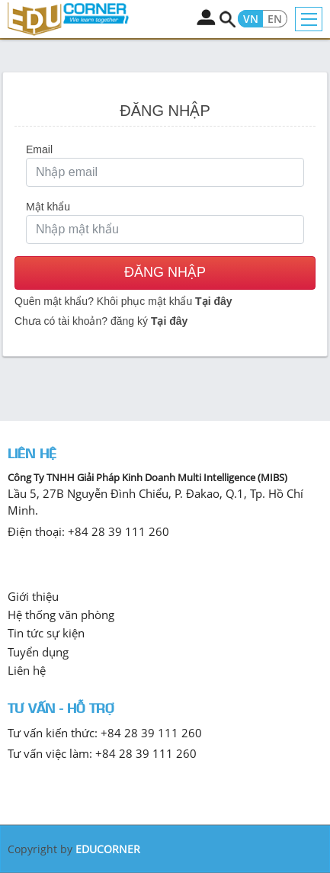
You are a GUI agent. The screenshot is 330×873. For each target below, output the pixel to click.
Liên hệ (27, 670)
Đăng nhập (165, 272)
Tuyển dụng (38, 652)
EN (275, 19)
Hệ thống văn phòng (61, 614)
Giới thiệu (33, 596)
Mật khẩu (48, 207)
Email (39, 149)
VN (250, 19)
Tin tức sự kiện (46, 632)
